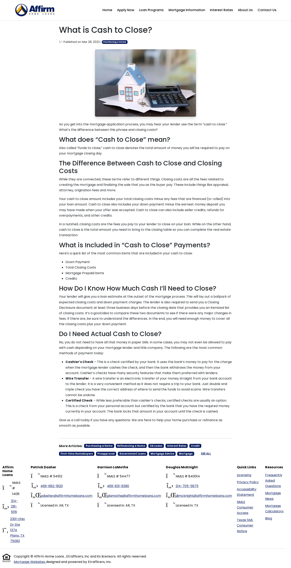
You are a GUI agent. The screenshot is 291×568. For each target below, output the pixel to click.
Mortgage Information (187, 10)
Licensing (244, 475)
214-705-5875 (187, 486)
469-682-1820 (51, 486)
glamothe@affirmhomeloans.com (134, 495)
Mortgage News (273, 496)
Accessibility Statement (246, 492)
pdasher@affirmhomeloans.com (66, 495)
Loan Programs (151, 10)
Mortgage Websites (30, 562)
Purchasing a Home (114, 41)
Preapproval (106, 453)
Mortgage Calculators (274, 508)
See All (206, 454)
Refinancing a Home (131, 445)
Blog (268, 518)
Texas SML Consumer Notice (245, 525)
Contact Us (267, 10)
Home (107, 10)
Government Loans (132, 453)
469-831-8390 (118, 486)
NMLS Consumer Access (245, 507)
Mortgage (186, 453)
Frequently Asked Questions (273, 480)
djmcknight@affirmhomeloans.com (204, 495)
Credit (195, 445)
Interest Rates (221, 10)
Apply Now (125, 10)
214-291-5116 (14, 506)
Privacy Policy (248, 482)
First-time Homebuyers (77, 453)
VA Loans (156, 445)
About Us (245, 10)
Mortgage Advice (162, 453)
